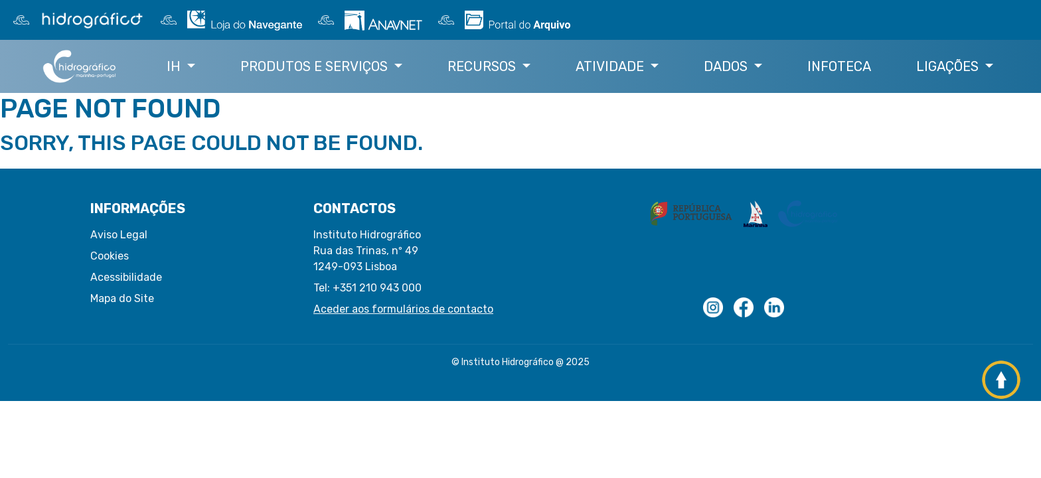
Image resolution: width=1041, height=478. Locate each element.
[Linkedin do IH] (774, 307)
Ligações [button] (949, 66)
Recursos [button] (483, 66)
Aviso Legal (118, 234)
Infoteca (839, 66)
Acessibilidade (126, 277)
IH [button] (175, 66)
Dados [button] (727, 66)
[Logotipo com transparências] (713, 307)
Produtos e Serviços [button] (315, 66)
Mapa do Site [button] (122, 298)
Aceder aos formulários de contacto (403, 309)
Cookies (109, 256)
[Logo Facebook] (744, 307)
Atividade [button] (611, 66)
